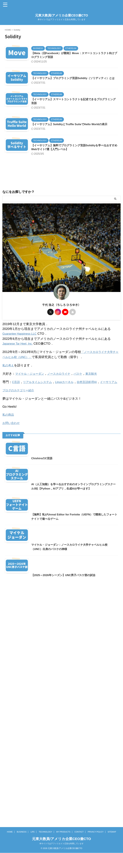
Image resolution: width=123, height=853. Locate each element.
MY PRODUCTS (63, 843)
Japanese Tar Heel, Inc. (19, 356)
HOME (10, 843)
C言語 (16, 393)
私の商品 (8, 430)
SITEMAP (112, 843)
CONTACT (79, 843)
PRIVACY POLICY (96, 843)
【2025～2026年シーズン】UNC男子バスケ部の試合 (39, 822)
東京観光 (98, 385)
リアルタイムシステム (40, 393)
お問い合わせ (12, 438)
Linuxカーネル (69, 393)
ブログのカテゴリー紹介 (20, 406)
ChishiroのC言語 (16, 519)
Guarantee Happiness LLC (21, 347)
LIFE (33, 843)
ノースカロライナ (63, 385)
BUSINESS (22, 843)
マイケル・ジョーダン (31, 385)
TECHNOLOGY (45, 843)
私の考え (8, 377)
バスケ (84, 385)
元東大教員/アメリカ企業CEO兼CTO (61, 15)
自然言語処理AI (94, 393)
